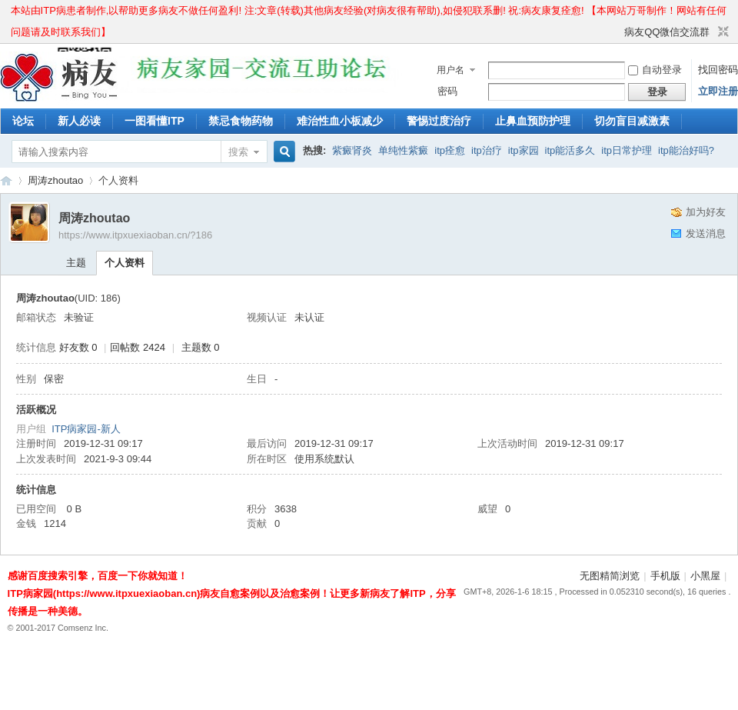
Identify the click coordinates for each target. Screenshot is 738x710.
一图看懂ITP (154, 121)
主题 (76, 262)
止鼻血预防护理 (532, 121)
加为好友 (706, 212)
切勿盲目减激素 (632, 121)
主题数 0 (200, 347)
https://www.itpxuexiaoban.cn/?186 (135, 235)
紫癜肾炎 (352, 150)
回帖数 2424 (137, 347)
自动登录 (655, 69)
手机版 (665, 576)
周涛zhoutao (55, 180)
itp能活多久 (570, 150)
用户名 (450, 70)
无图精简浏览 (610, 576)
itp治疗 (486, 150)
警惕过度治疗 (439, 121)
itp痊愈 (449, 150)
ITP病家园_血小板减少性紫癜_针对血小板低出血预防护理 (6, 180)
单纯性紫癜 (403, 150)
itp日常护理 (626, 150)
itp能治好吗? (686, 150)
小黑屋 (705, 576)
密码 (447, 91)
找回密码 (718, 69)
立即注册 (718, 91)
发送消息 (706, 233)
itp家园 (523, 150)
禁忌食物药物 (240, 121)
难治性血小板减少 (340, 121)
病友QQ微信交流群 (667, 32)
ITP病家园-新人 (86, 429)
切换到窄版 (721, 32)
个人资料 (125, 262)
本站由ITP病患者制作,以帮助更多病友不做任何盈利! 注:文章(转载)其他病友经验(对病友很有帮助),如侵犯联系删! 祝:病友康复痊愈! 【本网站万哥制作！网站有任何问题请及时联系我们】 (369, 13)
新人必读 (79, 121)
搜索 (238, 152)
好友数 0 (78, 347)
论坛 (23, 121)
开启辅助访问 (617, 32)
